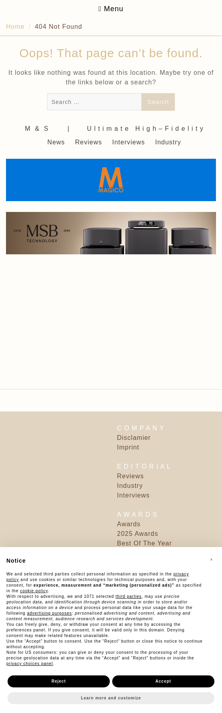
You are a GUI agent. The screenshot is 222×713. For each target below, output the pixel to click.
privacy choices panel (29, 663)
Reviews (88, 142)
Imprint (128, 447)
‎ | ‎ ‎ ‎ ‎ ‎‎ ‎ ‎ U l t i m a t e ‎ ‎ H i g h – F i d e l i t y (134, 128)
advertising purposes (49, 613)
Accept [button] (163, 681)
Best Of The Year (144, 543)
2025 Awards (137, 533)
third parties (128, 596)
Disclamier (134, 437)
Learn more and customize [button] (111, 698)
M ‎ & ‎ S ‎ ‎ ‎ (40, 128)
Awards (129, 524)
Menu (111, 9)
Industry (168, 142)
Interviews (128, 142)
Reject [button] (59, 681)
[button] (211, 559)
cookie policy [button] (34, 591)
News (56, 142)
